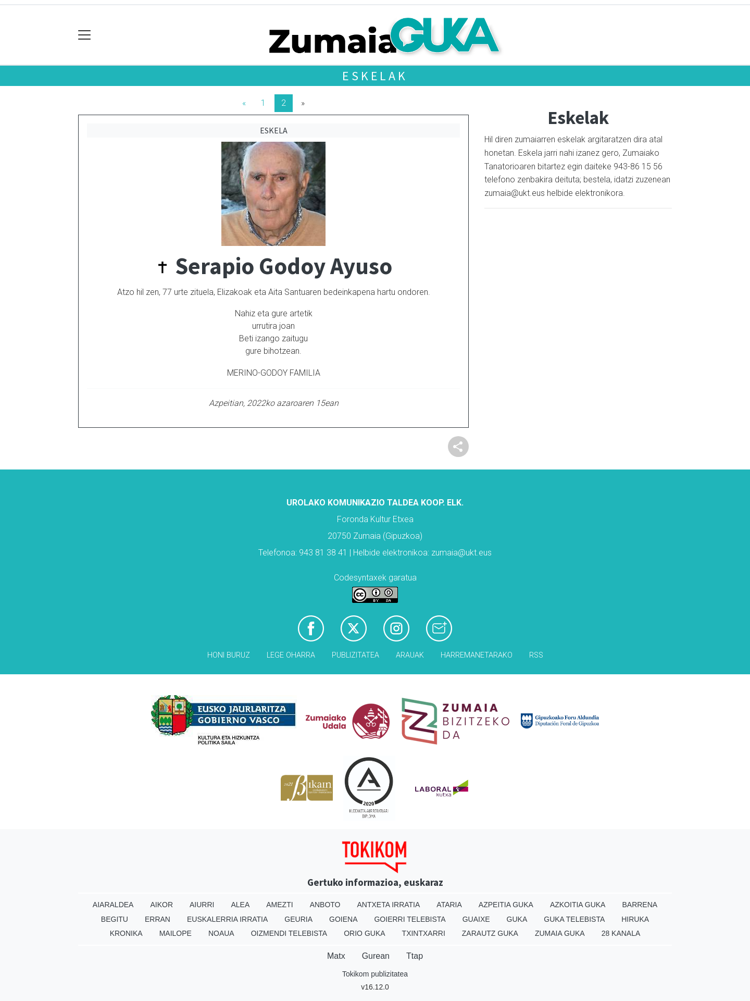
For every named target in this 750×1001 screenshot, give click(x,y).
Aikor (161, 904)
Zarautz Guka (490, 933)
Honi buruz (228, 655)
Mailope (175, 933)
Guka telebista (574, 919)
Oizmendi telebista (289, 933)
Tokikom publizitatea (375, 974)
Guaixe (476, 919)
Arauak (410, 655)
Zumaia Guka (560, 933)
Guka (517, 919)
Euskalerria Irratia (227, 919)
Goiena (343, 919)
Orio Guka (364, 933)
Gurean (376, 955)
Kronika (126, 933)
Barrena (639, 904)
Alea (240, 904)
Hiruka (635, 919)
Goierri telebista (409, 919)
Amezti (279, 904)
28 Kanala (621, 933)
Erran (157, 919)
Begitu (114, 919)
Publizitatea (355, 655)
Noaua (221, 933)
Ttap (414, 955)
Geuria (298, 919)
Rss (536, 655)
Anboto (325, 904)
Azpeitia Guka (506, 904)
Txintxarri (423, 933)
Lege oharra (291, 655)
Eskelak (375, 76)
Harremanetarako (476, 655)
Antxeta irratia (388, 904)
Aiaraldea (113, 904)
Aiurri (202, 904)
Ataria (449, 904)
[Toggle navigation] (84, 35)
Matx (336, 955)
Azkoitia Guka (578, 904)
